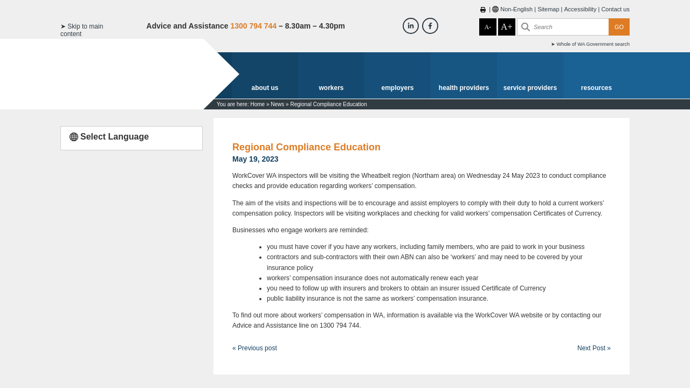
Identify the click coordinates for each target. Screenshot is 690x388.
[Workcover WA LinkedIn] (411, 26)
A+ (507, 27)
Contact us (615, 9)
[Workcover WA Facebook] (430, 26)
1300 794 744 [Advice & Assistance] (253, 26)
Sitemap (548, 9)
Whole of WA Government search (593, 44)
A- (487, 27)
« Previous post (254, 348)
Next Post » (594, 348)
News (277, 104)
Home (257, 104)
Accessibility (580, 9)
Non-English (516, 9)
